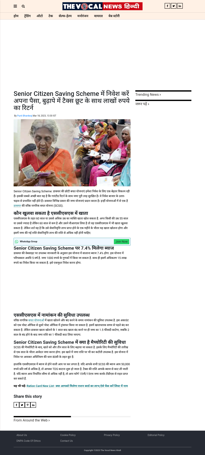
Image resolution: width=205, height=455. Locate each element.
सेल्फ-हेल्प (65, 16)
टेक (51, 16)
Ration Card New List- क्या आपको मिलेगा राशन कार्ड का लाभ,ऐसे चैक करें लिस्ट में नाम (77, 386)
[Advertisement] (102, 60)
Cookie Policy (68, 435)
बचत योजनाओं (36, 320)
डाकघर (17, 205)
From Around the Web (31, 420)
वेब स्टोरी (114, 16)
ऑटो (40, 16)
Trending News (147, 95)
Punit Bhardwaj (24, 115)
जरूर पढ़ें (141, 104)
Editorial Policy (156, 435)
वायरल (98, 16)
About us (21, 435)
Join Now (121, 241)
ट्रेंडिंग (27, 16)
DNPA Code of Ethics (28, 440)
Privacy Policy (112, 435)
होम (16, 16)
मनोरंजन (82, 16)
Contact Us (66, 440)
